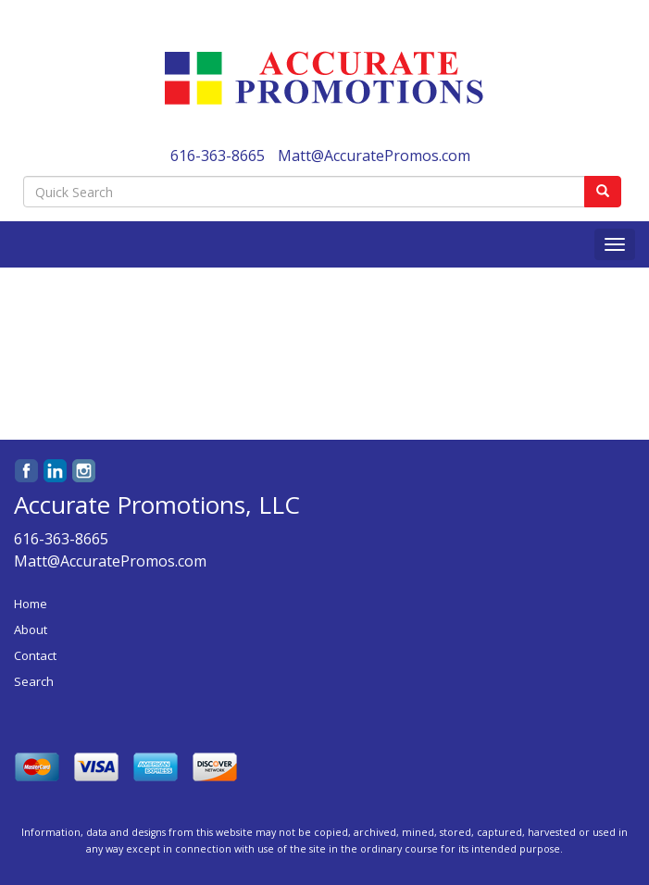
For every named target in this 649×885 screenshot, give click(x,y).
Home (30, 603)
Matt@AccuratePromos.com (374, 155)
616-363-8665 (217, 155)
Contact (35, 655)
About (30, 629)
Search (34, 681)
